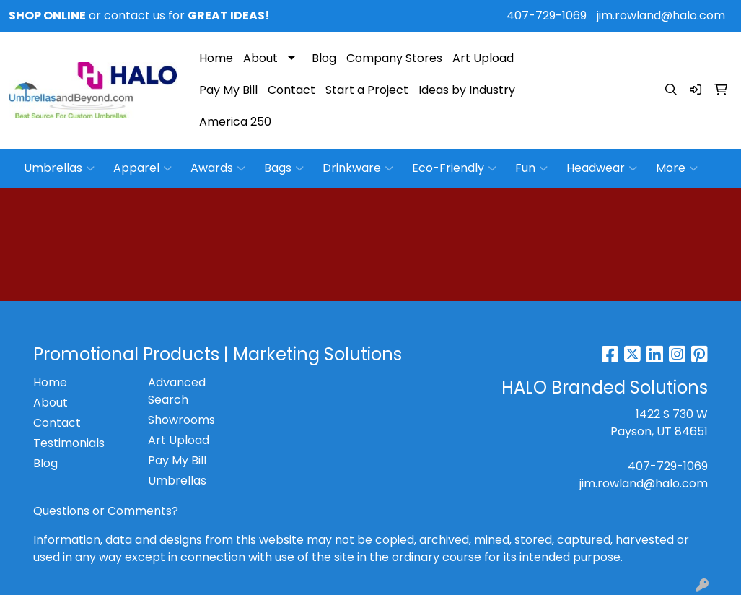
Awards (217, 168)
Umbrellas (59, 168)
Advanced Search (177, 391)
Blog (324, 58)
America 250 (235, 121)
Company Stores (394, 58)
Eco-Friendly (454, 168)
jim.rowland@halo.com (661, 15)
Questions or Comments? (105, 511)
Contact (291, 90)
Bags (284, 168)
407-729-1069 (547, 15)
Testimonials (69, 443)
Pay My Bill (228, 90)
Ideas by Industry (466, 90)
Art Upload (483, 58)
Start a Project (366, 90)
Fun (531, 168)
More (677, 168)
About (260, 58)
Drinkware (358, 168)
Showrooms (181, 420)
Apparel (142, 168)
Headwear (601, 168)
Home (216, 58)
